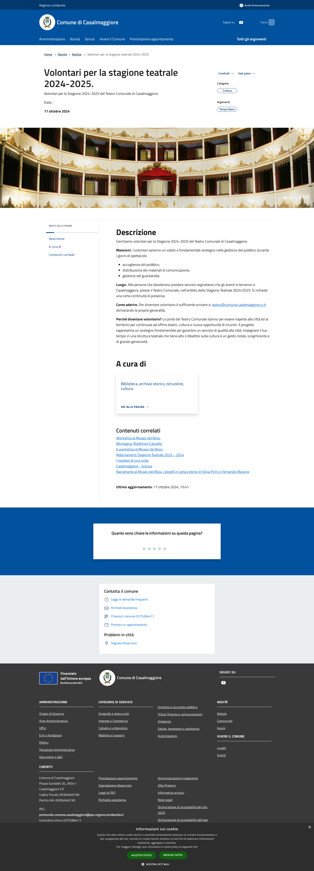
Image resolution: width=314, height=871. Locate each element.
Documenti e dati (50, 757)
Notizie (77, 54)
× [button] (309, 827)
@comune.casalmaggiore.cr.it (239, 304)
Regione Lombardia (52, 5)
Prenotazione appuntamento (118, 778)
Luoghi (221, 747)
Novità (62, 54)
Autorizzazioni (167, 735)
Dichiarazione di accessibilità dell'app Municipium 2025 (183, 822)
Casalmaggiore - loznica (134, 466)
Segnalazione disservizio (115, 785)
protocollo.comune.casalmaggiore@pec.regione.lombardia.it (81, 814)
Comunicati (224, 720)
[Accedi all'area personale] (254, 5)
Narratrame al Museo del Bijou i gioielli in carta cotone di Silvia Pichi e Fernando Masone (182, 471)
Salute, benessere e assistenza (178, 728)
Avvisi (221, 728)
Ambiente (164, 721)
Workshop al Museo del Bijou (138, 438)
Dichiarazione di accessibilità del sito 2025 (182, 810)
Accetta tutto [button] (142, 855)
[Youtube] (234, 22)
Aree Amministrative (53, 720)
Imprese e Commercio (113, 720)
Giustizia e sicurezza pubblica (177, 707)
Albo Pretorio (167, 785)
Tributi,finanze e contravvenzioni (180, 714)
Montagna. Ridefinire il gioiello (139, 443)
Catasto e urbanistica (113, 728)
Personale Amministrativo (57, 749)
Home (48, 54)
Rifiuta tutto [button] (173, 855)
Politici (43, 742)
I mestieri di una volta (132, 460)
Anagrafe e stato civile (114, 713)
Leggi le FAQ (107, 792)
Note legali (165, 799)
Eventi (221, 755)
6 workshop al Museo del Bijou (139, 449)
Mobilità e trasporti (112, 735)
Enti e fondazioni (50, 735)
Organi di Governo (51, 713)
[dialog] (157, 847)
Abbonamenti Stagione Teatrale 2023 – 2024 (150, 455)
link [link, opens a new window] (195, 847)
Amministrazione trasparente (178, 778)
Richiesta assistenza (112, 799)
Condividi (226, 73)
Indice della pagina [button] (60, 226)
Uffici (42, 728)
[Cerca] (270, 22)
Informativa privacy (171, 792)
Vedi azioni (247, 73)
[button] (157, 864)
